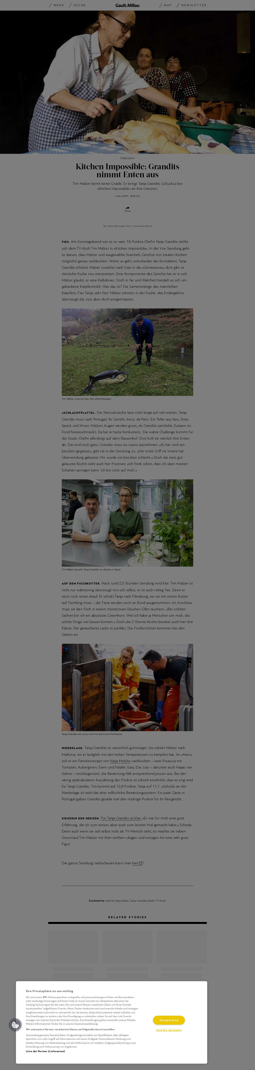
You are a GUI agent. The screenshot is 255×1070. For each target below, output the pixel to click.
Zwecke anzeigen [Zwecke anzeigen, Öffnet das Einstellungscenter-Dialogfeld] (169, 1030)
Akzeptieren (169, 1020)
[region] (111, 1022)
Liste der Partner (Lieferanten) (45, 1051)
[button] (15, 1025)
